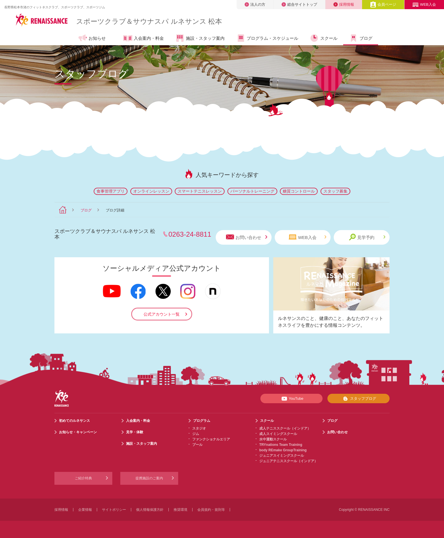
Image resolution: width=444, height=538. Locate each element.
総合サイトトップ (299, 4)
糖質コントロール (299, 191)
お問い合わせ (246, 237)
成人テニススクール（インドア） (285, 428)
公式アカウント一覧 (162, 314)
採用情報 (343, 4)
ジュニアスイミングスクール (281, 456)
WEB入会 (424, 4)
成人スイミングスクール (278, 434)
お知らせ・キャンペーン (78, 432)
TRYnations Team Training (280, 445)
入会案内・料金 (143, 38)
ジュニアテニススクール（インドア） (288, 461)
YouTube (291, 398)
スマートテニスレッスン (200, 191)
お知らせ (92, 38)
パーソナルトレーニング (252, 191)
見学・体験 (134, 432)
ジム (195, 434)
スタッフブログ (358, 398)
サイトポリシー (114, 510)
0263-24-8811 (189, 234)
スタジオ (199, 428)
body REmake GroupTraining (283, 450)
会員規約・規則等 (211, 510)
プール (197, 445)
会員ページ (383, 4)
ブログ (360, 38)
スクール (323, 38)
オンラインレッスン (151, 191)
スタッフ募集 (335, 191)
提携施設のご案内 (149, 478)
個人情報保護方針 (150, 510)
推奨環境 (180, 510)
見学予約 (367, 237)
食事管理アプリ (111, 191)
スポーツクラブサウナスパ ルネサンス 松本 (149, 21)
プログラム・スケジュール (267, 38)
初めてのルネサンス (74, 421)
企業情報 (85, 510)
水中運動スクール (273, 439)
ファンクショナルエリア (211, 439)
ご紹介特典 (83, 478)
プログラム (201, 421)
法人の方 (255, 4)
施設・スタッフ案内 (200, 38)
